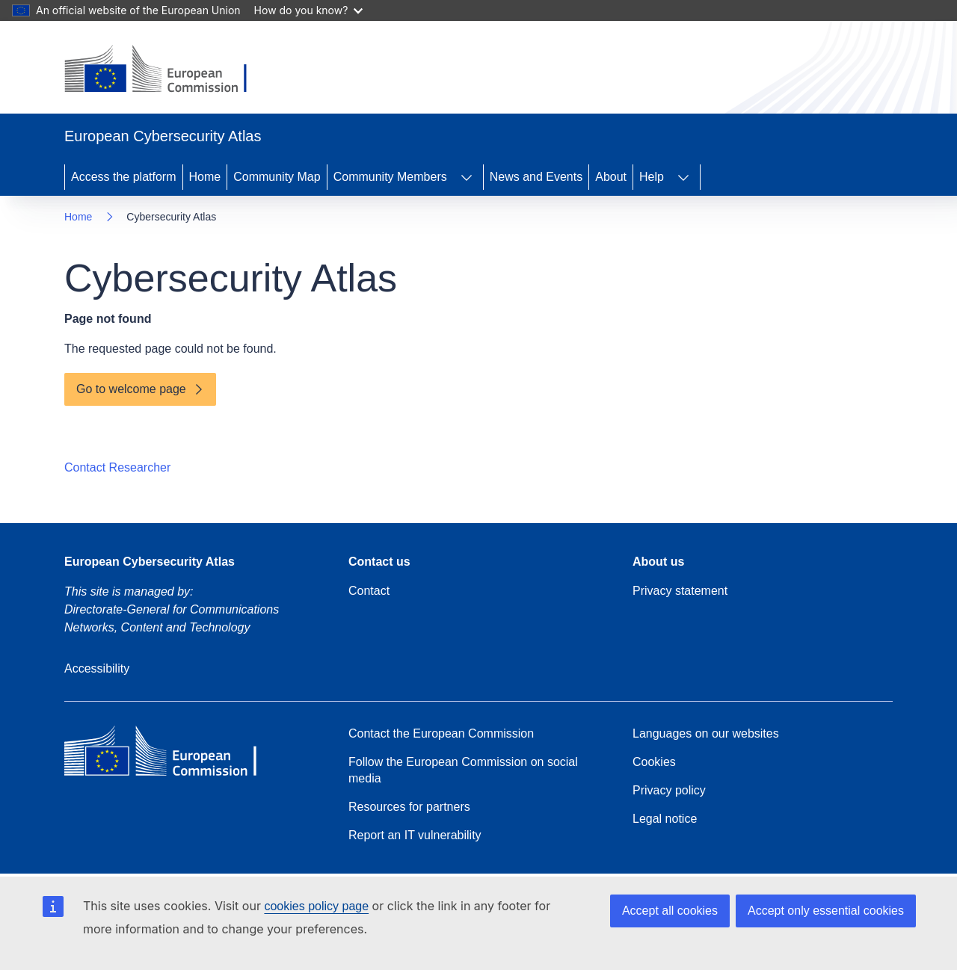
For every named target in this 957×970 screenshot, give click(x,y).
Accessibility (96, 668)
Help (651, 176)
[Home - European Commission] (167, 70)
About (611, 176)
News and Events (536, 176)
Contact (369, 590)
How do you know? (308, 10)
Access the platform (123, 176)
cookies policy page (316, 906)
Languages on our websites (706, 733)
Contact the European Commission (441, 733)
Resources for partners (409, 806)
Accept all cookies (670, 910)
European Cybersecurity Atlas (149, 561)
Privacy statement (680, 590)
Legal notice (665, 818)
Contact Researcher (117, 467)
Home (205, 176)
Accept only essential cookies (826, 910)
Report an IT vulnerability (414, 835)
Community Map (276, 176)
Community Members (390, 176)
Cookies (654, 762)
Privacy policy (669, 790)
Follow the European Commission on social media (463, 770)
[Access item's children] (466, 177)
